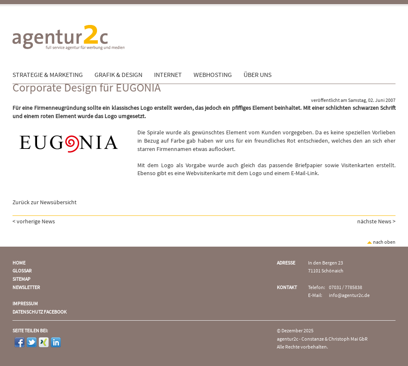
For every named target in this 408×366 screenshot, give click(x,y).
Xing (44, 342)
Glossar (22, 271)
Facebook (20, 342)
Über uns (257, 75)
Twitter (32, 342)
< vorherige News (33, 221)
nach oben (381, 242)
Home (18, 263)
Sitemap (21, 279)
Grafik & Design (118, 75)
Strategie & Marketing (47, 75)
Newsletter (26, 287)
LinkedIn (56, 342)
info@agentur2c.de (349, 295)
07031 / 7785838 (345, 287)
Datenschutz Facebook (39, 312)
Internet (168, 75)
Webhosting (213, 75)
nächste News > (376, 221)
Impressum (25, 304)
